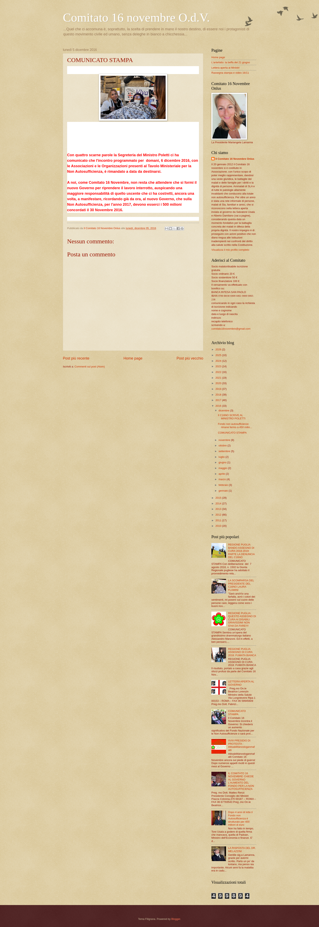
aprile (222, 473)
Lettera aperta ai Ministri (225, 67)
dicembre (224, 410)
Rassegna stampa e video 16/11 (230, 72)
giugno (222, 462)
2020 (218, 383)
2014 (218, 503)
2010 (218, 525)
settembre (224, 451)
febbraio (223, 484)
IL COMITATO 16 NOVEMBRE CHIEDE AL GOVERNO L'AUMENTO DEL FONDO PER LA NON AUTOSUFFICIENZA (241, 781)
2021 (218, 377)
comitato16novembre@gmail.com (230, 328)
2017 (218, 400)
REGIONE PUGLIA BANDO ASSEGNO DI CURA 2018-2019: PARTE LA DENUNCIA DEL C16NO (241, 551)
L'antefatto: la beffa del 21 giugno (230, 62)
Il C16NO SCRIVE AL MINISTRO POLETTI (231, 417)
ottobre (222, 445)
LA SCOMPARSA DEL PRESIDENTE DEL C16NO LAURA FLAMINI (241, 585)
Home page (132, 358)
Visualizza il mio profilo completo (230, 249)
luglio (221, 456)
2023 (218, 366)
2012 (218, 514)
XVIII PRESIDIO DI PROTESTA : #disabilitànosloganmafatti (241, 745)
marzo (222, 479)
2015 (218, 497)
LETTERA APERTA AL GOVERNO (241, 683)
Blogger (175, 918)
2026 (218, 349)
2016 (218, 405)
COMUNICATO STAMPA (232, 432)
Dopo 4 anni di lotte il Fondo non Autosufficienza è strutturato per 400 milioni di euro (240, 818)
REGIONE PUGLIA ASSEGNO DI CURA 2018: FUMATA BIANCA (242, 652)
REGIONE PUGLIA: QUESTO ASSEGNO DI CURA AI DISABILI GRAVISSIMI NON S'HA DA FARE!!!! (242, 619)
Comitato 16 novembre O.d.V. (136, 17)
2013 (218, 509)
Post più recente (76, 358)
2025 (218, 355)
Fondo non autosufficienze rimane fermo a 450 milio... (235, 425)
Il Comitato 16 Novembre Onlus (234, 158)
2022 (218, 372)
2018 (218, 394)
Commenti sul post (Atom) (89, 366)
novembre (224, 440)
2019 (218, 388)
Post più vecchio (190, 358)
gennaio (223, 490)
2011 (218, 520)
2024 (218, 360)
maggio (223, 468)
